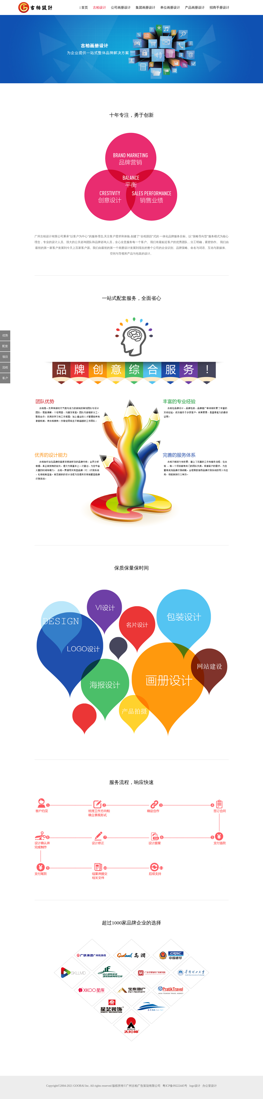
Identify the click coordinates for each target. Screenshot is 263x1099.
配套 (5, 346)
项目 (5, 356)
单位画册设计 (170, 7)
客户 (5, 378)
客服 (242, 7)
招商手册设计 (219, 7)
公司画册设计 (121, 7)
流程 (5, 367)
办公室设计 (209, 1085)
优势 (5, 335)
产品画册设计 (195, 7)
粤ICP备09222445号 (175, 1085)
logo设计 (194, 1085)
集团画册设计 (145, 7)
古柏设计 (99, 7)
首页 (84, 7)
